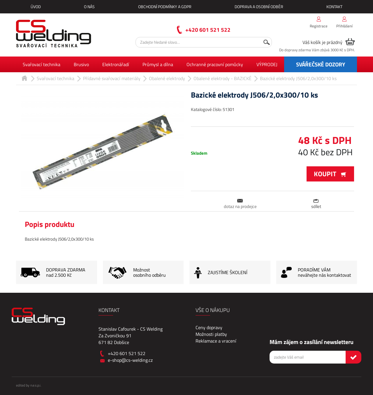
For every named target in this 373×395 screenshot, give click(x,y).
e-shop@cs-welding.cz (130, 360)
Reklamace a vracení (216, 340)
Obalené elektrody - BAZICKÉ (222, 78)
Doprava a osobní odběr (259, 6)
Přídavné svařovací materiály (111, 78)
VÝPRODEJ (266, 64)
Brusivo (81, 64)
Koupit (330, 174)
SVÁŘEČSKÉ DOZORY (320, 64)
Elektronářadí (115, 64)
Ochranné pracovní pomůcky (214, 64)
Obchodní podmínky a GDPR (164, 6)
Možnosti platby (211, 334)
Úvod (36, 6)
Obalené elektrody (167, 78)
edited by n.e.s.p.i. (28, 385)
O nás (89, 6)
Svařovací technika (41, 64)
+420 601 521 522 (208, 29)
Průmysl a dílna (157, 64)
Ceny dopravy (209, 327)
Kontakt (334, 6)
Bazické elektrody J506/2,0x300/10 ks (298, 78)
